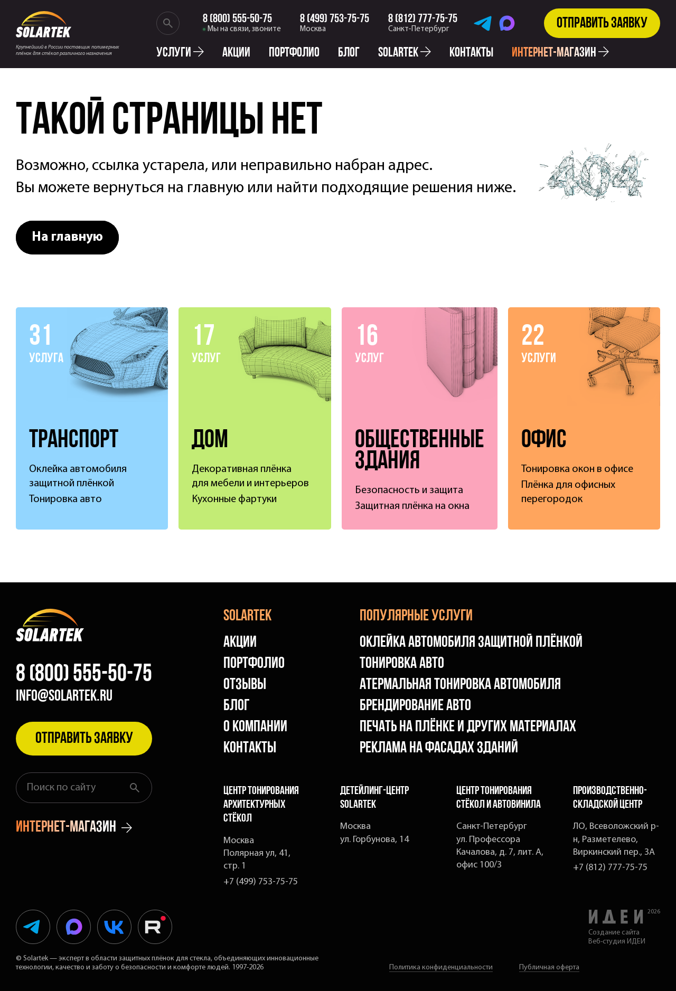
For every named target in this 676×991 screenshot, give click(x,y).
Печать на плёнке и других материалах (468, 727)
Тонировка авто (402, 664)
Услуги (180, 53)
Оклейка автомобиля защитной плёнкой (471, 643)
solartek (404, 53)
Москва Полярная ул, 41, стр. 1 (256, 854)
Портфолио (294, 53)
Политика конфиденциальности (441, 967)
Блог (349, 53)
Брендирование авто (415, 706)
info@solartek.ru (64, 697)
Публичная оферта (549, 967)
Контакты (471, 53)
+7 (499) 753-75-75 (260, 882)
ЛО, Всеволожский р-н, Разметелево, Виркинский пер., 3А (616, 839)
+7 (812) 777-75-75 (610, 868)
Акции (236, 53)
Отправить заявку (602, 23)
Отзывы (244, 685)
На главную (67, 237)
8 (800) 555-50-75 (84, 674)
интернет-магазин (560, 53)
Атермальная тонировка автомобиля (460, 685)
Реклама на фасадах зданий (439, 748)
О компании (255, 727)
